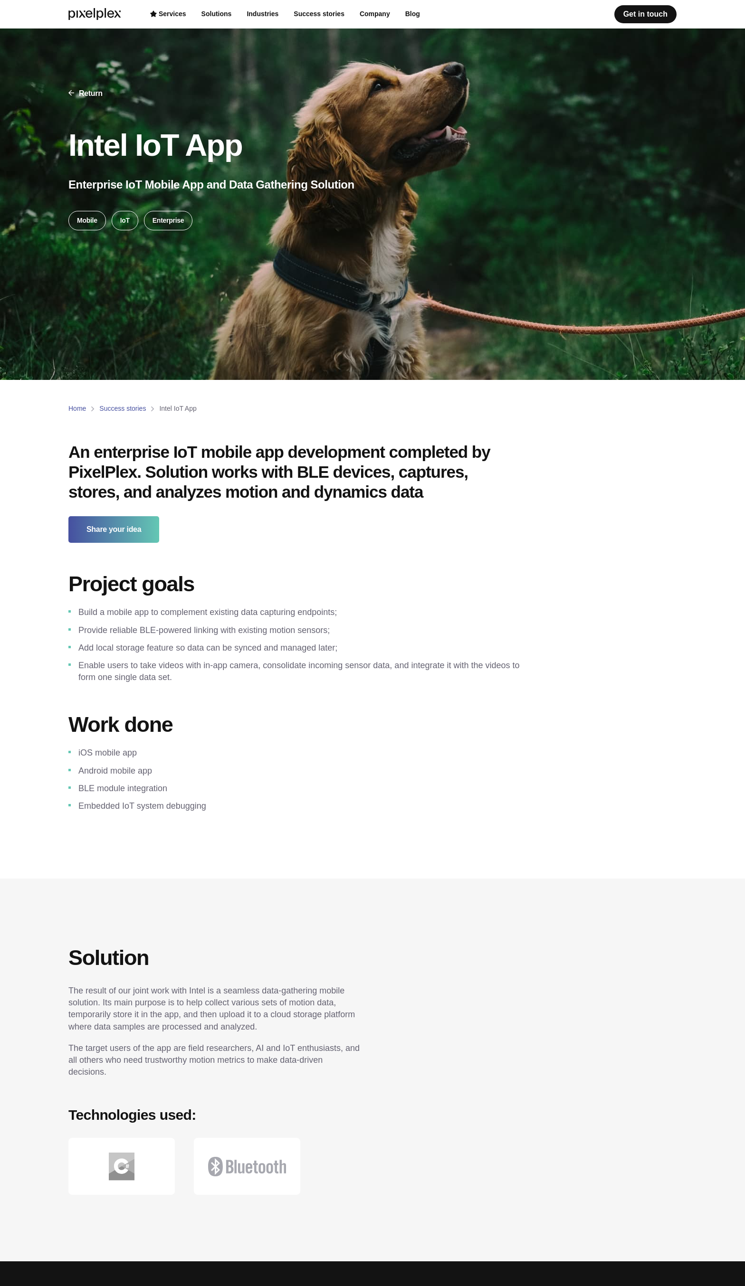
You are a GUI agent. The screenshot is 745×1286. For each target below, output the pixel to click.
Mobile (87, 220)
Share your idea (113, 529)
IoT (125, 220)
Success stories (122, 408)
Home (77, 408)
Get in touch (645, 14)
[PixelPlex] (96, 14)
